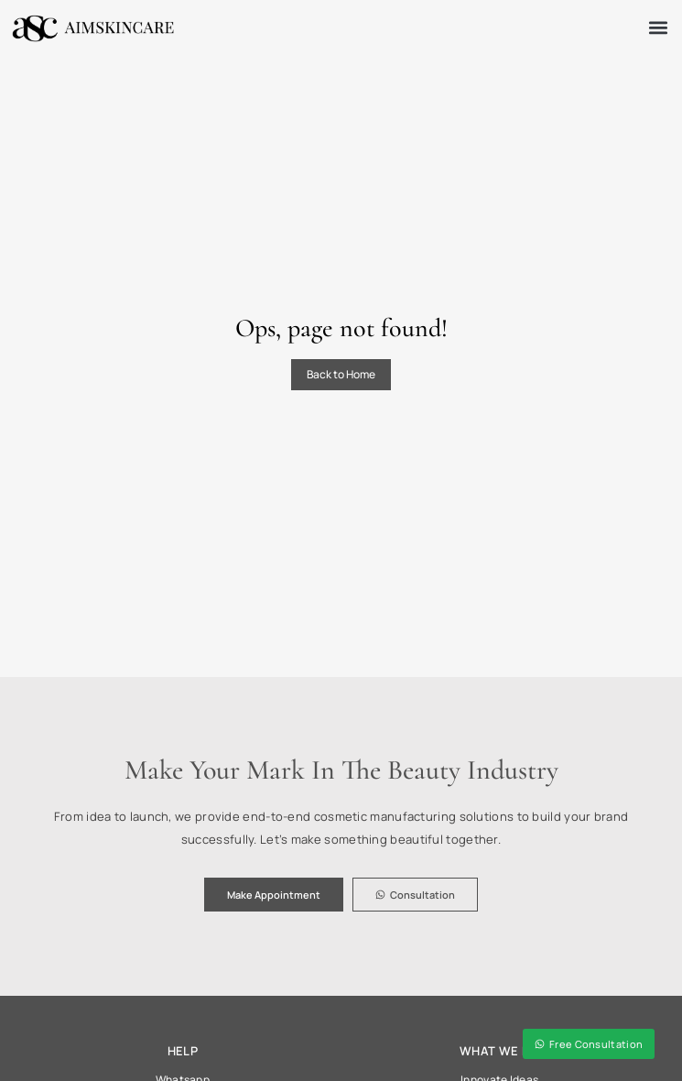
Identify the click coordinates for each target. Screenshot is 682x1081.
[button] (658, 28)
